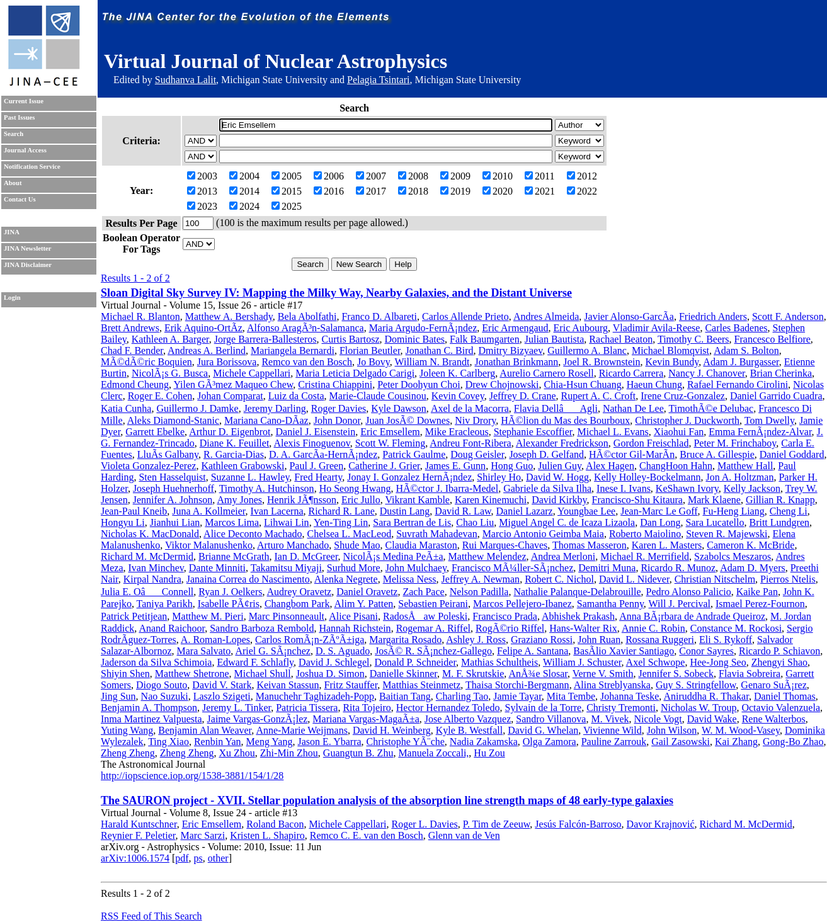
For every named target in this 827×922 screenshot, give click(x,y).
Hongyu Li (123, 522)
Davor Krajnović (661, 824)
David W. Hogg (557, 477)
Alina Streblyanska (612, 685)
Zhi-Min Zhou (289, 753)
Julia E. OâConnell (147, 591)
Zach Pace (423, 591)
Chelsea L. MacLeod (349, 533)
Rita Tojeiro (367, 707)
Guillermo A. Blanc (587, 350)
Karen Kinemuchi (491, 499)
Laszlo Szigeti (222, 696)
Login (12, 297)
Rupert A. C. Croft (598, 395)
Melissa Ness (409, 579)
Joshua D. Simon (330, 673)
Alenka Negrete (346, 579)
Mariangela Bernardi (292, 350)
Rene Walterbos (774, 719)
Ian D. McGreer (306, 556)
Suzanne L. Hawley (250, 477)
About (12, 182)
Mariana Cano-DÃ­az (266, 420)
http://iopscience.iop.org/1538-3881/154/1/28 (192, 775)
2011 (539, 176)
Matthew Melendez (487, 556)
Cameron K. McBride (750, 545)
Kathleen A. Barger (170, 339)
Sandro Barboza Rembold (262, 628)
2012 (582, 176)
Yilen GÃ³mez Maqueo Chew (233, 384)
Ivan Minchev (156, 567)
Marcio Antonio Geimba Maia (543, 533)
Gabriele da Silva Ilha (547, 488)
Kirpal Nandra (152, 579)
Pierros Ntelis (788, 579)
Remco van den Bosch (306, 361)
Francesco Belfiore (772, 339)
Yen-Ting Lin (341, 522)
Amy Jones (239, 499)
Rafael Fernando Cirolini (737, 384)
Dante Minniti (217, 567)
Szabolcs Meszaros (732, 556)
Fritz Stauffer (351, 685)
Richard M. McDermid (147, 556)
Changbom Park (297, 603)
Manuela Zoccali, (433, 753)
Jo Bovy (373, 361)
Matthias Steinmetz (421, 685)
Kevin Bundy (672, 361)
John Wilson (672, 730)
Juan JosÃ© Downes (407, 420)
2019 (455, 191)
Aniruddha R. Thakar (705, 696)
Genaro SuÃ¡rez (773, 685)
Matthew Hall (745, 465)
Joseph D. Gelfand (546, 454)
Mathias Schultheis (499, 662)
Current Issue (23, 101)
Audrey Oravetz (299, 591)
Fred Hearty (318, 477)
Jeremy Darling (275, 408)
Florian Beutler (370, 350)
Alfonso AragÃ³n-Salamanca (305, 327)
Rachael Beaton (621, 339)
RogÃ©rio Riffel (510, 628)
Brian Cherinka (781, 373)
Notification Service (32, 166)
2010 (497, 176)
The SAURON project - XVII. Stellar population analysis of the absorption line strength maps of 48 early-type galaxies (387, 800)
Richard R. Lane (341, 511)
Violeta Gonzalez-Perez (148, 465)
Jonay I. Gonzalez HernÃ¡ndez (409, 477)
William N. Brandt (432, 361)
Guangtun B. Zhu (358, 753)
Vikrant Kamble (417, 499)
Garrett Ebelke (155, 431)
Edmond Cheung (135, 384)
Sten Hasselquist (172, 477)
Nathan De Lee (633, 408)
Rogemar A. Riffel (433, 628)
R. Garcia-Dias (233, 454)
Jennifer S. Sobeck (676, 673)
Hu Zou (489, 753)
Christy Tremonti (621, 707)
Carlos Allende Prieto (465, 316)
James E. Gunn (455, 465)
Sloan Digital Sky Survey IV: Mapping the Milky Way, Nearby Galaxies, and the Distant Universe (336, 293)
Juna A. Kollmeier (208, 511)
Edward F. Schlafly (255, 662)
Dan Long (660, 522)
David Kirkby (559, 499)
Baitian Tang (405, 696)
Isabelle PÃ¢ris (229, 603)
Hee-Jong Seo (718, 662)
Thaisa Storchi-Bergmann (517, 685)
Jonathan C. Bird (440, 350)
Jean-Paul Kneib (134, 511)
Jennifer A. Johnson (173, 499)
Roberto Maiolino (645, 533)
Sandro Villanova (551, 719)
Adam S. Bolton (746, 350)
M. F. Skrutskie (473, 673)
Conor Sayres (706, 651)
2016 (329, 191)
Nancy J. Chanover (706, 373)
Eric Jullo (360, 499)
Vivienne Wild (612, 730)
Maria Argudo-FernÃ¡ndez (423, 327)
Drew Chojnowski (502, 384)
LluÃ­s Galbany (167, 454)
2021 (540, 191)
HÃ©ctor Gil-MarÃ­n (632, 454)
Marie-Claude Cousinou (377, 395)
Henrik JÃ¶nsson (301, 499)
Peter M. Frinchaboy (734, 443)
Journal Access (25, 150)
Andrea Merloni (563, 556)
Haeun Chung (654, 384)
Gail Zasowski (680, 741)
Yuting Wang (127, 730)
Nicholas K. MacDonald (150, 533)
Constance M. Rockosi (736, 628)
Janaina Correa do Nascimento (248, 579)
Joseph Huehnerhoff (173, 488)
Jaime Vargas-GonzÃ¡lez (257, 719)
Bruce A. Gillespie (717, 454)
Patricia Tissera (307, 707)
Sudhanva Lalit (185, 79)
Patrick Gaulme (413, 454)
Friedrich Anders (713, 316)
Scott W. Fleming (390, 443)
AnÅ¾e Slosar (537, 673)
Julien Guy (559, 465)
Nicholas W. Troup (698, 707)
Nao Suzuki (164, 696)
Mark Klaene (714, 499)
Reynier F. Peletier (138, 835)
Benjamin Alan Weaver (204, 730)
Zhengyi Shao (779, 662)
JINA (12, 232)
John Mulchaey (416, 567)
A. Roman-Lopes (215, 639)
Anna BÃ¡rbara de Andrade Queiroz (692, 616)
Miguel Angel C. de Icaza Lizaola (567, 522)
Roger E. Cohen (160, 395)
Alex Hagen (610, 465)
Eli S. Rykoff (725, 639)
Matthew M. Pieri (207, 616)
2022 (582, 191)
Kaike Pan (757, 591)
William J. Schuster (582, 662)
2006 (329, 176)
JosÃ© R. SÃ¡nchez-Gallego (433, 651)
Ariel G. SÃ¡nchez (273, 651)
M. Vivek (610, 719)
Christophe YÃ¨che (406, 741)
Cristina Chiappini (335, 384)
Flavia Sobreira (749, 673)
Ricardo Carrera (631, 373)
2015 (286, 191)
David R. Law (463, 511)
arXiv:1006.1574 (135, 858)
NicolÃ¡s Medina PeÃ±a (393, 556)
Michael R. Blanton (140, 316)
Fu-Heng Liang (734, 511)
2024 (244, 206)
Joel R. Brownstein (601, 361)
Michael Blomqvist (670, 350)
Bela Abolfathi (307, 316)
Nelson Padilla (479, 591)
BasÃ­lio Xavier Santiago (623, 651)
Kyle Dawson (398, 408)
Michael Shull (262, 673)
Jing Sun (118, 696)
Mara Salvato (204, 651)
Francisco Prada (504, 616)
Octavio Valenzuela (780, 707)
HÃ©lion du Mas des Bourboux (565, 420)
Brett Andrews (130, 327)
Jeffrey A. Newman (481, 579)
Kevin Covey (457, 395)
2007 (371, 176)
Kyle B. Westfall (469, 730)
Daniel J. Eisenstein (316, 431)
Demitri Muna (607, 567)
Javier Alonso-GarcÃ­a (629, 316)
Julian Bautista (555, 339)
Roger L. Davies (424, 824)
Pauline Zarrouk (614, 741)
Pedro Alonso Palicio (688, 591)
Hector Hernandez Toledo (448, 707)
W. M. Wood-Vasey (741, 730)
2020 (497, 191)
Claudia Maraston (421, 545)
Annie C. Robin (653, 628)
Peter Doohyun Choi (418, 384)
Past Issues (19, 117)
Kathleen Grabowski (242, 465)
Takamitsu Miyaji (286, 567)
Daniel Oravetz (366, 591)
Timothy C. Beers (693, 339)
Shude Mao (357, 545)
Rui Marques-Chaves (505, 545)
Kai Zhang (736, 741)
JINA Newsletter (27, 248)
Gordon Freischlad (651, 443)
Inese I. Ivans (623, 488)
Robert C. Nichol (559, 579)
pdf (181, 858)
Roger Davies (339, 408)
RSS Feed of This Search (151, 916)
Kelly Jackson (752, 488)
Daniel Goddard (792, 454)
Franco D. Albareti (379, 316)
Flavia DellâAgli (556, 408)
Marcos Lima (232, 522)
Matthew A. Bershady (229, 316)
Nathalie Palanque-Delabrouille (577, 591)
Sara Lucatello (715, 522)
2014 (244, 191)
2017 (371, 191)
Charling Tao (462, 696)
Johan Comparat (230, 395)
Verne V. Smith (603, 673)
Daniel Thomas (785, 696)
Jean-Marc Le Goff (658, 511)
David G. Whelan (543, 730)
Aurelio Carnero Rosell (546, 373)
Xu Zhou (237, 753)
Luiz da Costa (296, 395)
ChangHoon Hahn (675, 465)
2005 (286, 176)
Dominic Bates (415, 339)
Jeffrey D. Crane (522, 395)
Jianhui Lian (175, 522)
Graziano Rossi (542, 639)
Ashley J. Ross (476, 639)
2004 (244, 176)
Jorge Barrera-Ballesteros (265, 339)
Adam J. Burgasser (741, 361)
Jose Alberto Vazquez (468, 719)
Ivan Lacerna (277, 511)
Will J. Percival (679, 603)
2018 (413, 191)
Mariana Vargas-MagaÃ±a (365, 719)
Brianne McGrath (233, 556)
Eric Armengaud (515, 327)
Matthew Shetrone (192, 673)
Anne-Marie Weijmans (301, 730)
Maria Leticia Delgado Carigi (354, 373)
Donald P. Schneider (416, 662)
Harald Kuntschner (139, 824)
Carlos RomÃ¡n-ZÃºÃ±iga (309, 639)
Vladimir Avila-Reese (656, 327)
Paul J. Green (316, 465)
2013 (202, 191)
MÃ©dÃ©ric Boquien (146, 361)
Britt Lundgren (779, 522)
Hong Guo (512, 465)
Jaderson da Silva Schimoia (156, 662)
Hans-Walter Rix (583, 628)
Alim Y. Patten (364, 603)
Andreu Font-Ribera (470, 443)
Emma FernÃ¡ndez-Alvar (760, 431)
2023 (202, 206)
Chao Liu (475, 522)
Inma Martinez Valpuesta (151, 719)
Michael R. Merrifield (644, 556)
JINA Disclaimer (28, 264)
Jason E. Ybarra (329, 741)
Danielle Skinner (403, 673)
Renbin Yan (217, 741)
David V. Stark (221, 685)
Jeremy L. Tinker (236, 707)
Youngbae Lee (586, 511)
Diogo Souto (161, 685)
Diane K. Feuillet (235, 443)
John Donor (337, 420)
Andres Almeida (546, 316)
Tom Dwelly (769, 420)
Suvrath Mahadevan (436, 533)
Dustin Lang (405, 511)
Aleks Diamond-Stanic (173, 420)
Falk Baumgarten (485, 339)
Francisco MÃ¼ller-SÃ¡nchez (512, 567)
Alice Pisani (353, 616)
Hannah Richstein (355, 628)
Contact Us (20, 199)
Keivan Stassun (287, 685)
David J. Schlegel (334, 662)
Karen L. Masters (667, 545)
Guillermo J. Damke (197, 408)
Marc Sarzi (203, 835)
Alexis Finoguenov (311, 443)
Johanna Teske (629, 696)
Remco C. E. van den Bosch (366, 835)
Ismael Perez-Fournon (760, 603)
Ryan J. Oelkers (230, 591)
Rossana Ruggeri (659, 639)
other (218, 858)
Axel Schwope (655, 662)
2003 (202, 176)
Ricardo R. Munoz (678, 567)
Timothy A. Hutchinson (266, 488)
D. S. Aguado (343, 651)
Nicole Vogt (658, 719)
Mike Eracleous (457, 431)
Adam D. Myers (752, 567)
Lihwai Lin (286, 522)
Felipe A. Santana (532, 651)
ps (198, 858)
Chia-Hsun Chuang (583, 384)
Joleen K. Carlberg (457, 373)
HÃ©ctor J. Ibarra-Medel (447, 488)
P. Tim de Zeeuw (496, 824)
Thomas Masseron (589, 545)
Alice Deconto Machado (252, 533)
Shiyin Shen (125, 673)
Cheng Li (788, 511)
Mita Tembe (571, 696)
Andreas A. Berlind (207, 350)
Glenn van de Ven (464, 835)
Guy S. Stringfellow (696, 685)
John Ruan (599, 639)
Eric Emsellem (390, 431)
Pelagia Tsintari (378, 79)
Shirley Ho (499, 477)
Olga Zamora (549, 741)
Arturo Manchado (293, 545)
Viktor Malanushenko (209, 545)
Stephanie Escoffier (533, 431)
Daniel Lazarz (524, 511)
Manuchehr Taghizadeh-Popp (315, 696)
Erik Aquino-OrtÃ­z (203, 327)
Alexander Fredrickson (562, 443)
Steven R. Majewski (726, 533)
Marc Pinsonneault (286, 616)
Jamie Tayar (517, 696)
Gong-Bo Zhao (793, 741)
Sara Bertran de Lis (412, 522)
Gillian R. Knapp (780, 499)
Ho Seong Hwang (355, 488)
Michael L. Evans (612, 431)
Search (13, 133)
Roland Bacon (275, 824)
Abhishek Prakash (578, 616)
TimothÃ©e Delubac (711, 408)
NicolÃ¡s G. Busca (170, 373)
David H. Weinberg (392, 730)
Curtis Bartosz (351, 339)
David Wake (712, 719)
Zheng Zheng (128, 753)
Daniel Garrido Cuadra (776, 395)
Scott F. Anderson (788, 316)
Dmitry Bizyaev (511, 350)
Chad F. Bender (132, 350)
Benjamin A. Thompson (149, 707)
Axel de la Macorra (470, 408)
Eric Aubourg (581, 327)
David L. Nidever (634, 579)
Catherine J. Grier (384, 465)
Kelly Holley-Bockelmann (647, 477)
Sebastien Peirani (433, 603)
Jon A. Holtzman (739, 477)
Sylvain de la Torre (543, 707)
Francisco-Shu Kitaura (637, 499)
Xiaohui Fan (679, 431)
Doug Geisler (477, 454)
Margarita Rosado (405, 639)
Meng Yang (269, 741)
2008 (413, 176)
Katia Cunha (126, 408)
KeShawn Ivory (687, 488)
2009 (455, 176)
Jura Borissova (227, 361)
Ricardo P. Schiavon (779, 651)
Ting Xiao (168, 741)
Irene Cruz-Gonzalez (683, 395)
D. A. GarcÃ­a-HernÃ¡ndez (323, 454)
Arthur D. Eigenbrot (229, 431)
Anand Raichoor (172, 628)
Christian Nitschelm (715, 579)
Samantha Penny (610, 603)
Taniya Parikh (165, 603)
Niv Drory (475, 420)
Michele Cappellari (251, 373)
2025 (286, 206)
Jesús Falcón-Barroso (578, 824)
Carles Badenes (736, 327)
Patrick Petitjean (134, 616)
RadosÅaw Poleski (425, 616)
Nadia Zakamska (484, 741)
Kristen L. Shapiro (267, 835)
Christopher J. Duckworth (687, 420)
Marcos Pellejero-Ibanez (522, 603)
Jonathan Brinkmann (516, 361)
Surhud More (353, 567)
